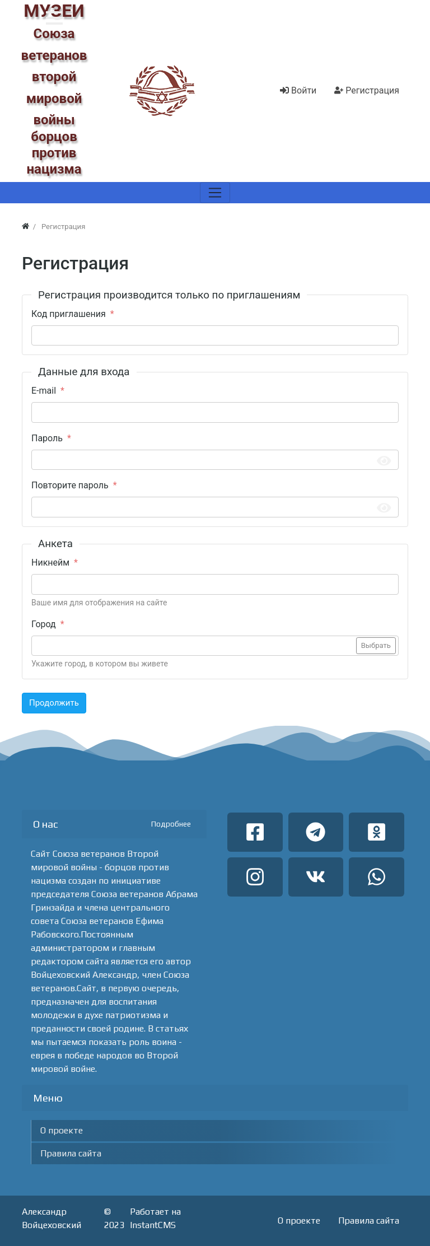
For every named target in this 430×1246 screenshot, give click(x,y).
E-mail (43, 390)
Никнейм (50, 562)
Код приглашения (68, 314)
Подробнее (171, 824)
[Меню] (215, 192)
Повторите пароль (70, 485)
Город (43, 624)
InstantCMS (153, 1225)
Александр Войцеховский (51, 1218)
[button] (54, 18)
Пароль (47, 438)
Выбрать (376, 645)
